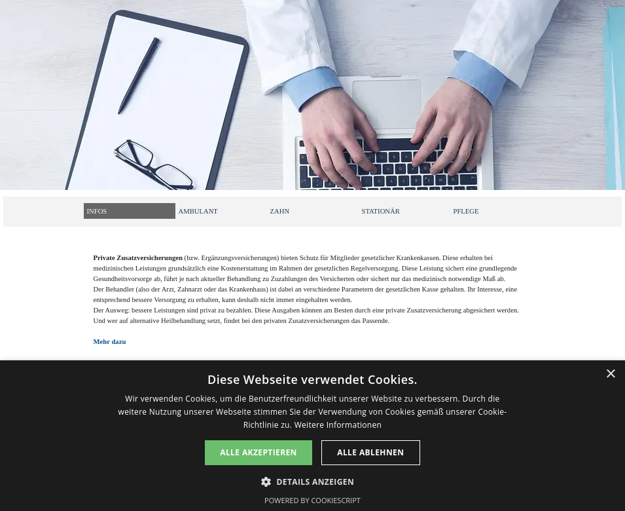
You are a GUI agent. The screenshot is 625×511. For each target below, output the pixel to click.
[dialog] (312, 435)
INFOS (97, 211)
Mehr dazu (110, 341)
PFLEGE (466, 211)
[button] (312, 480)
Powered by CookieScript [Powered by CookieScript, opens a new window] (312, 500)
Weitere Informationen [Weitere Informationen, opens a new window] (338, 424)
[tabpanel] (313, 306)
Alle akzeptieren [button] (258, 452)
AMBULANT (198, 211)
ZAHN (280, 211)
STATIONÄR (381, 211)
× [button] (610, 374)
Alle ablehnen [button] (370, 452)
